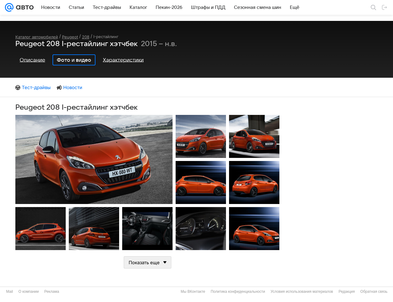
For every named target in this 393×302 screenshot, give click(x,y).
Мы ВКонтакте (193, 291)
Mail (9, 291)
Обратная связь (373, 291)
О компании (28, 291)
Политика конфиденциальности (238, 291)
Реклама (51, 291)
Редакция (347, 291)
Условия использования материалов (301, 291)
